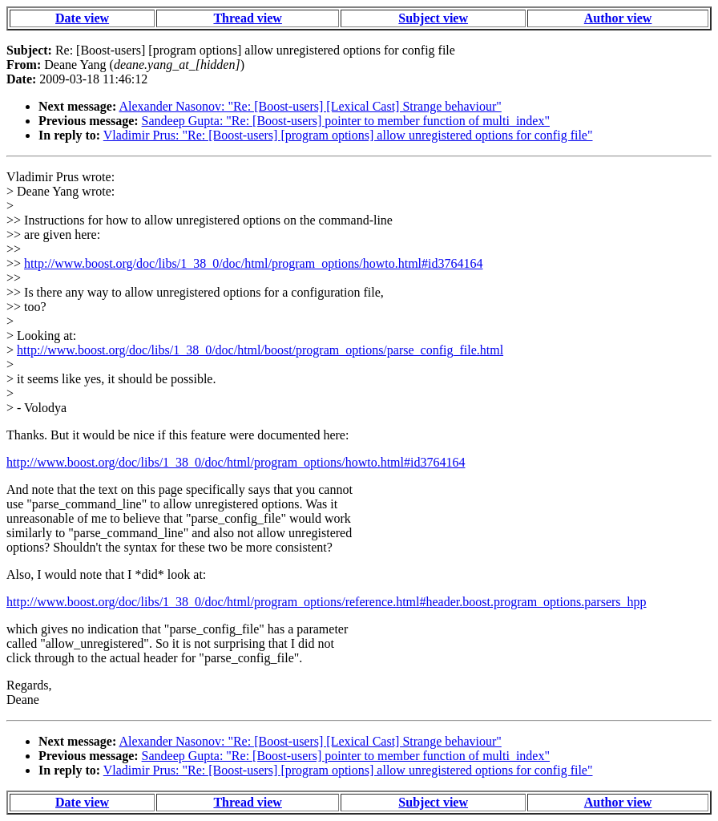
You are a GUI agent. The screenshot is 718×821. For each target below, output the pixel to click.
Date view (82, 18)
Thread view (247, 18)
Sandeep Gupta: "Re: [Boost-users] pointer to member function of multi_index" (346, 120)
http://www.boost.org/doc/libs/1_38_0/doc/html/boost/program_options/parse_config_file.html (260, 350)
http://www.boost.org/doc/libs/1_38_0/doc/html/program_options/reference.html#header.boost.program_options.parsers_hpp (326, 602)
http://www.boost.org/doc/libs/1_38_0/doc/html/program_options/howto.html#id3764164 (253, 263)
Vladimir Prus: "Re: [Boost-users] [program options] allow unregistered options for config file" (348, 135)
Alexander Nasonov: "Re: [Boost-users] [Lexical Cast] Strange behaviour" (310, 106)
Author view (618, 18)
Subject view (433, 18)
